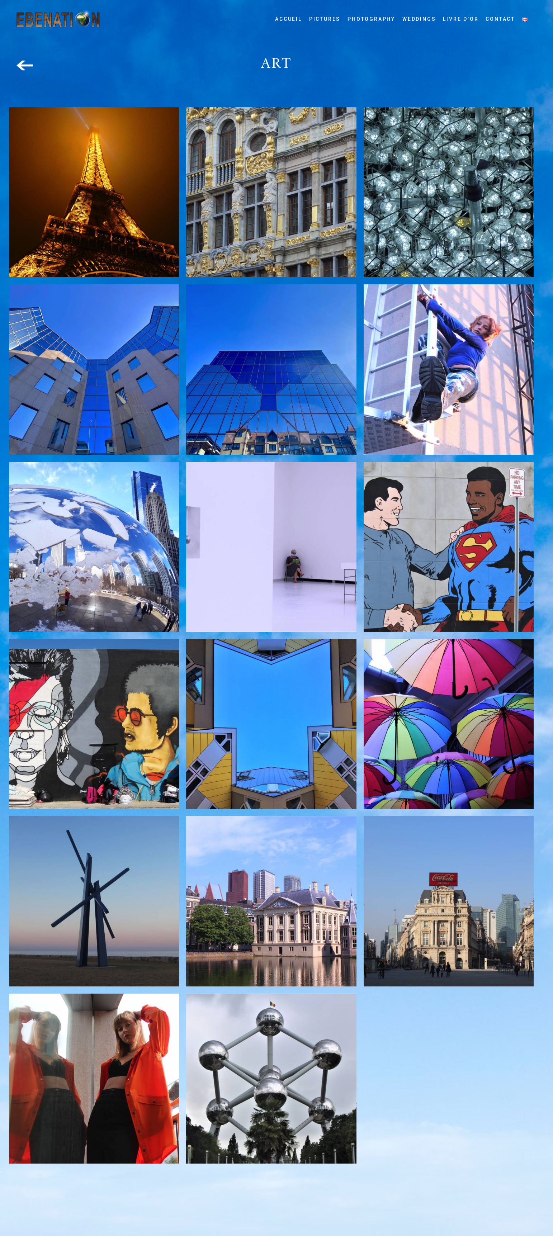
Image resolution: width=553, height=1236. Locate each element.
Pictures (324, 19)
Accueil (288, 19)
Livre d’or (460, 19)
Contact (500, 19)
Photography (371, 19)
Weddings (419, 19)
